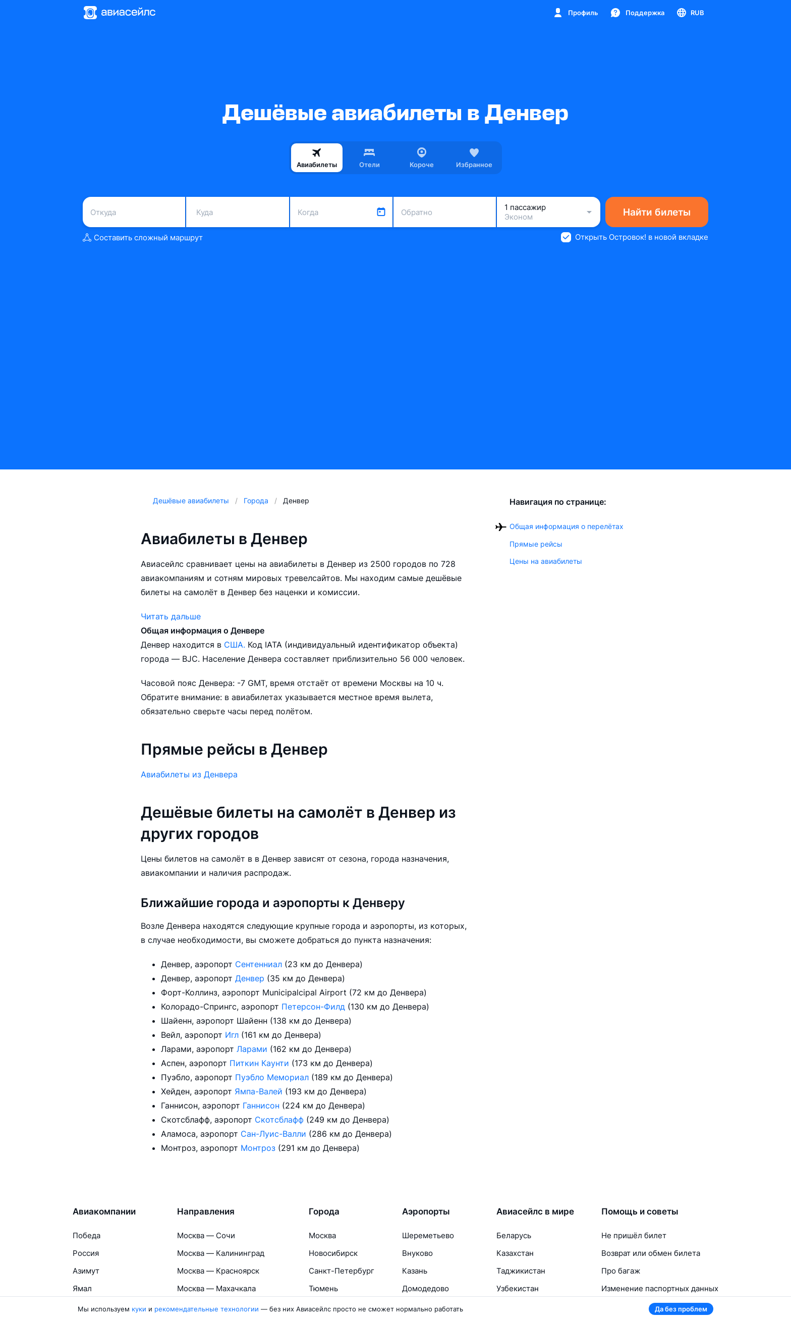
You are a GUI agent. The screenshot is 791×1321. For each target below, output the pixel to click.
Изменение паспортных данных (659, 1288)
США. (236, 645)
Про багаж (620, 1271)
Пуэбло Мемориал (273, 1077)
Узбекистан (517, 1288)
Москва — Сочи (206, 1235)
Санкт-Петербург (341, 1271)
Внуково (417, 1253)
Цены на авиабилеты (546, 561)
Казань (414, 1271)
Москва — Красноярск (218, 1271)
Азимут (86, 1271)
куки (139, 1309)
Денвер (251, 978)
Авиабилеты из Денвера (189, 774)
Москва (322, 1235)
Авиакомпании (104, 1211)
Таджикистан (520, 1271)
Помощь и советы (640, 1211)
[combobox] (134, 212)
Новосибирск (333, 1253)
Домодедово (425, 1288)
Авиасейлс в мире (535, 1211)
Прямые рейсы (536, 544)
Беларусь (513, 1235)
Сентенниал (260, 964)
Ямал (82, 1288)
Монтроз (259, 1148)
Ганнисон (262, 1105)
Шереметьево (428, 1235)
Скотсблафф (280, 1120)
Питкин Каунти (261, 1063)
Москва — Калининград (220, 1253)
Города (324, 1211)
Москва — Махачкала (216, 1288)
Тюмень (323, 1288)
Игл (233, 1035)
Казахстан (515, 1253)
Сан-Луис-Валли (275, 1134)
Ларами (253, 1049)
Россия (86, 1253)
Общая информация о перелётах (567, 526)
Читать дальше (171, 616)
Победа (86, 1235)
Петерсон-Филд (314, 1006)
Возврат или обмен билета (650, 1253)
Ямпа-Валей (260, 1091)
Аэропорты (426, 1211)
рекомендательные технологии (206, 1309)
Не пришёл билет (633, 1235)
